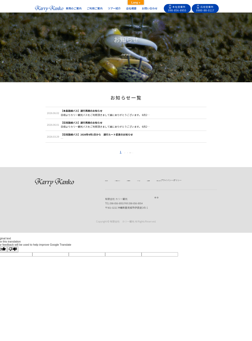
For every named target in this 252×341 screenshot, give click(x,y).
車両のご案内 (78, 8)
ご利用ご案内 (99, 8)
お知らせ (110, 211)
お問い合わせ (154, 8)
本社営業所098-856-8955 (177, 8)
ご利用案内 (154, 211)
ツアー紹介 (119, 8)
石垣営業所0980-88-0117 (205, 8)
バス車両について (131, 211)
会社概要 (136, 8)
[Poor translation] (12, 289)
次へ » (135, 183)
